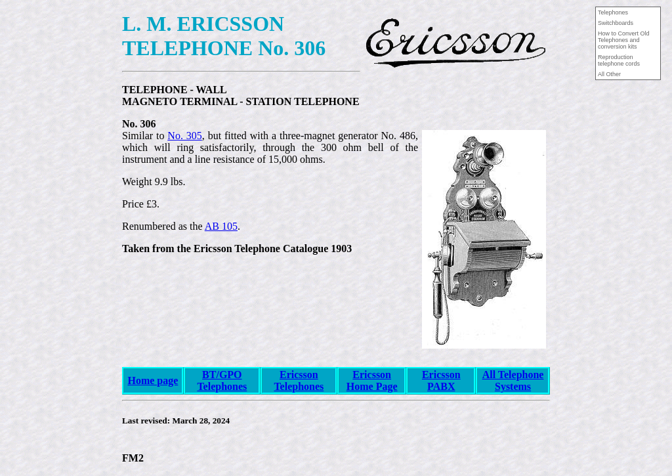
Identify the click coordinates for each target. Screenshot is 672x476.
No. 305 (184, 135)
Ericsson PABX (441, 380)
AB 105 (221, 226)
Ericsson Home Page (372, 380)
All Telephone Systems (513, 380)
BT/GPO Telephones (222, 380)
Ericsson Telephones (299, 380)
